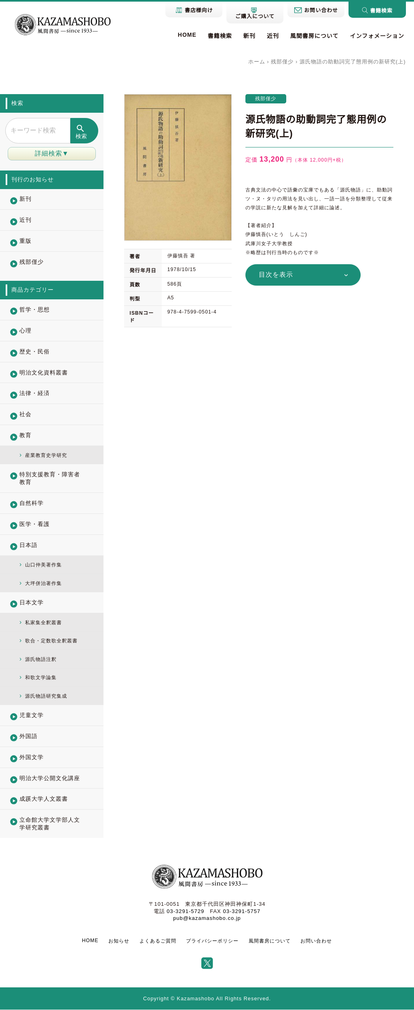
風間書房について (314, 36)
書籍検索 (220, 36)
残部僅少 (282, 62)
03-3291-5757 (241, 912)
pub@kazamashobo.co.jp (207, 918)
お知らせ (118, 941)
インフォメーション (377, 36)
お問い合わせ (316, 941)
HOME (187, 35)
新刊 (249, 36)
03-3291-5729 (185, 912)
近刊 (273, 36)
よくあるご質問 (157, 941)
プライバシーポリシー (212, 941)
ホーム (256, 62)
